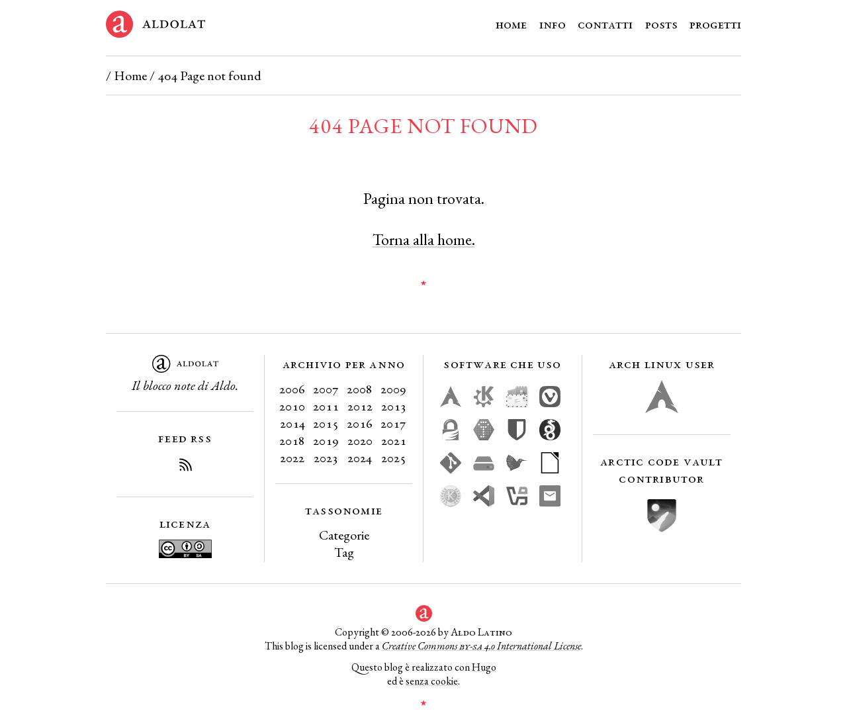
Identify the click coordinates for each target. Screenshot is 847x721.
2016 (360, 423)
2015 (326, 423)
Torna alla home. (424, 239)
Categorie (344, 535)
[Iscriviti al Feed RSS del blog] (185, 466)
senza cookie (432, 681)
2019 (326, 440)
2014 (292, 423)
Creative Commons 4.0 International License (481, 646)
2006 (292, 388)
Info (552, 23)
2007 (326, 388)
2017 (393, 423)
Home (511, 23)
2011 (326, 405)
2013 (393, 405)
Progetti (715, 23)
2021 (393, 440)
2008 (360, 388)
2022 (292, 457)
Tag (344, 552)
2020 (360, 440)
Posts (661, 23)
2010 (292, 405)
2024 (359, 457)
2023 (326, 457)
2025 (393, 457)
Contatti (605, 23)
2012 (360, 405)
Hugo (484, 667)
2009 (393, 388)
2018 (292, 440)
